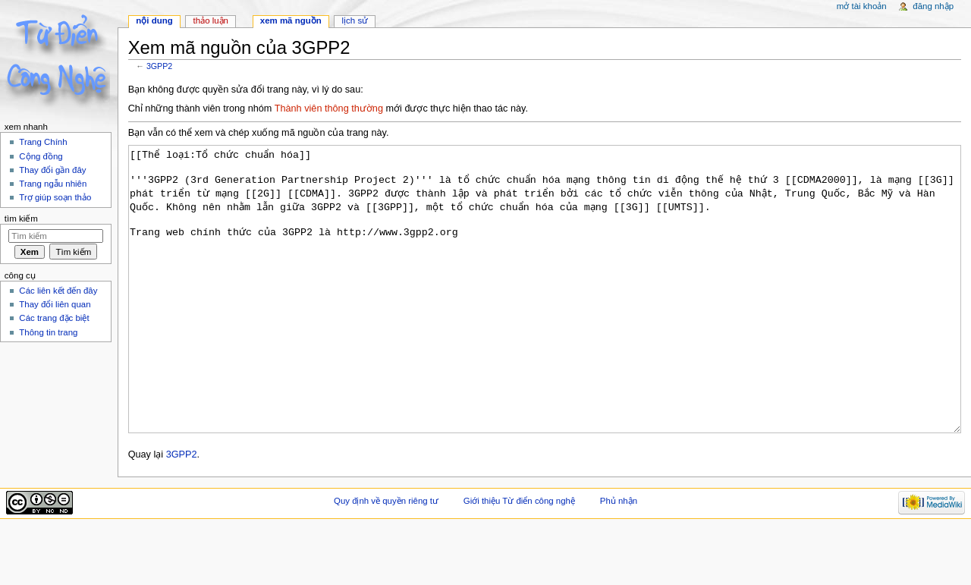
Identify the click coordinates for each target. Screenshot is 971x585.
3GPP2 (159, 66)
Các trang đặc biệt (54, 317)
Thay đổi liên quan (54, 304)
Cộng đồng (40, 156)
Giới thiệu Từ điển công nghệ (519, 557)
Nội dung (154, 20)
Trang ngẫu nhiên (52, 183)
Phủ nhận (618, 557)
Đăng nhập (933, 6)
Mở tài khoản (862, 6)
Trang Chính (43, 141)
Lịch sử (355, 20)
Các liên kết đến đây (58, 290)
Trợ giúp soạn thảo (55, 197)
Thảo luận (210, 20)
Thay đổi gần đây (52, 170)
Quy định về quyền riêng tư (386, 557)
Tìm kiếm (21, 218)
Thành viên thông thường (329, 108)
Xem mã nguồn (291, 20)
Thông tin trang (48, 332)
